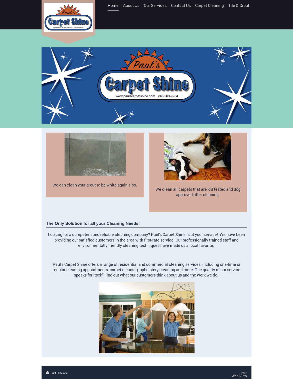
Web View (239, 375)
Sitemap (62, 373)
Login (244, 372)
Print (51, 373)
